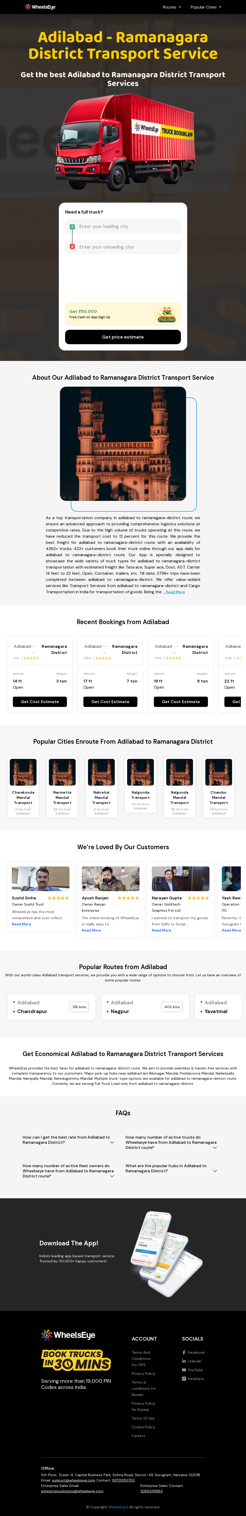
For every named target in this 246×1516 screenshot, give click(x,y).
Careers (138, 1435)
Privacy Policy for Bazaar (143, 1406)
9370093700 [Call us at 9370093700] (123, 1480)
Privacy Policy (143, 1373)
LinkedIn (191, 1361)
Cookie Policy (143, 1427)
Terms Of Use (143, 1418)
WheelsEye (117, 1507)
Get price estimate (123, 337)
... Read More (174, 592)
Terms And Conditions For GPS (141, 1358)
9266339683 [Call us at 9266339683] (151, 1491)
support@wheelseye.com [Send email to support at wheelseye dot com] (73, 1480)
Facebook (193, 1352)
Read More (21, 924)
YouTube (192, 1370)
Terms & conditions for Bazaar (144, 1388)
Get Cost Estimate (40, 701)
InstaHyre (193, 1378)
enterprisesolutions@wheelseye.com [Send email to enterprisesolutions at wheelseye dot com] (72, 1491)
